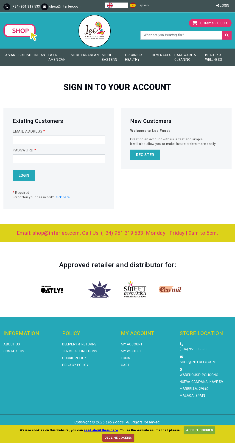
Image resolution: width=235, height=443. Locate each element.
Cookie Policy (74, 358)
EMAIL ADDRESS (29, 131)
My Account (132, 344)
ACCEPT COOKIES (199, 430)
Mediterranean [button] (85, 55)
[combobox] (116, 5)
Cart (125, 365)
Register (145, 155)
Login (222, 5)
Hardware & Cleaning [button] (185, 57)
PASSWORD (24, 150)
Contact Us (13, 351)
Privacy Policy (75, 365)
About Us (11, 344)
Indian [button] (39, 55)
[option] (140, 5)
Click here (62, 197)
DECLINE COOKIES (118, 437)
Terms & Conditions (79, 351)
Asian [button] (10, 55)
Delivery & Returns (79, 344)
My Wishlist (131, 351)
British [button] (25, 55)
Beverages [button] (161, 55)
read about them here (101, 430)
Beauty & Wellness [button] (213, 57)
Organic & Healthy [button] (134, 57)
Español (140, 5)
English (116, 5)
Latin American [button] (57, 57)
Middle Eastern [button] (109, 57)
